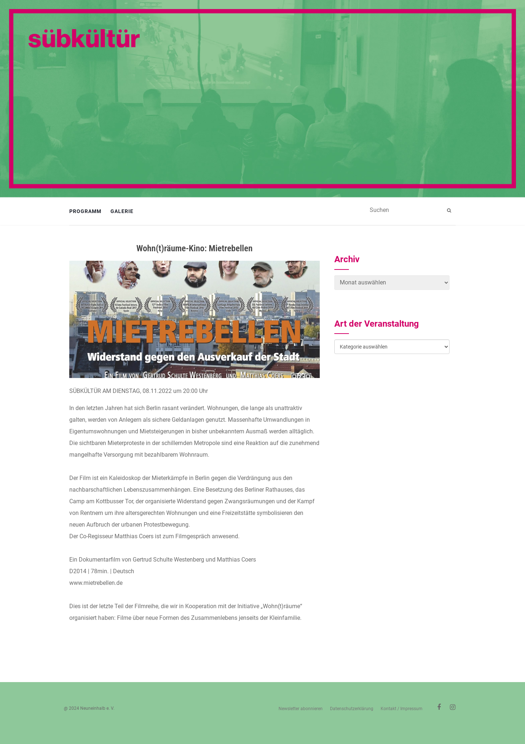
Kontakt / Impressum (402, 708)
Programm (85, 211)
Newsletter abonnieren (301, 708)
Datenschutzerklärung (351, 708)
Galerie (121, 211)
